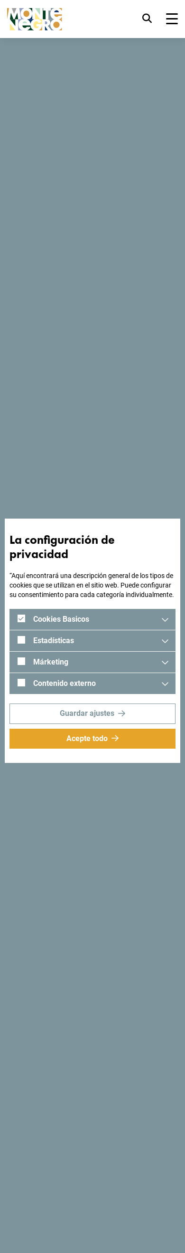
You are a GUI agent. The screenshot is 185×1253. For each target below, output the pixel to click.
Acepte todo (87, 738)
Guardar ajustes (87, 713)
